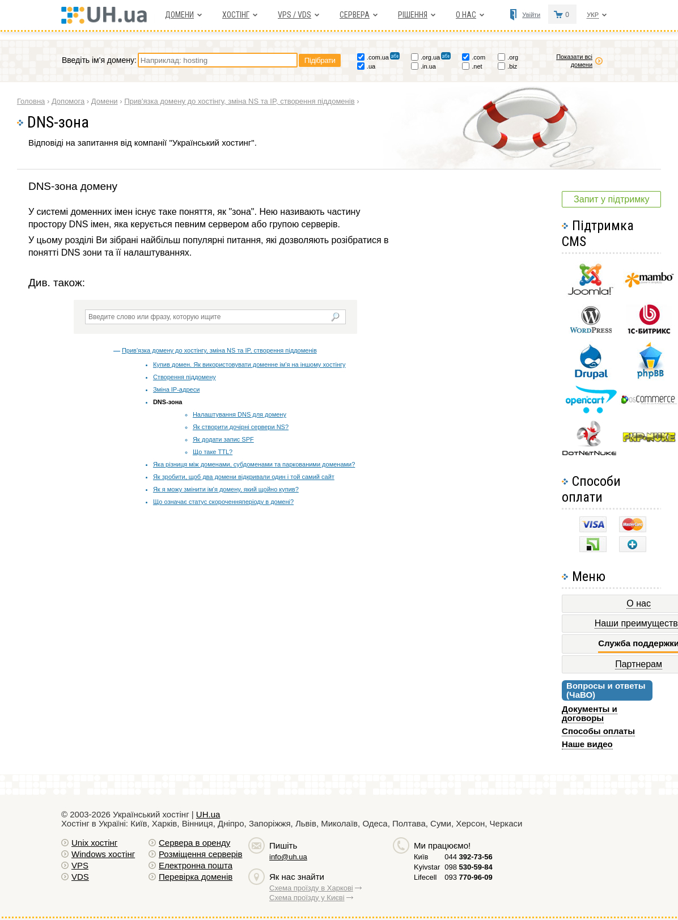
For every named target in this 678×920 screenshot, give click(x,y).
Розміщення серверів (200, 854)
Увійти (531, 14)
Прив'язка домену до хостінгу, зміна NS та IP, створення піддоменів (219, 350)
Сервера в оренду (194, 842)
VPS (79, 865)
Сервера (355, 14)
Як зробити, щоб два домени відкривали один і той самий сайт (243, 476)
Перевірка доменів (195, 876)
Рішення (412, 14)
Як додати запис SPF (223, 439)
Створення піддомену (184, 377)
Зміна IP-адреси (176, 389)
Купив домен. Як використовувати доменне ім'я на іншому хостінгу (249, 364)
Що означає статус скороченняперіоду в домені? (223, 501)
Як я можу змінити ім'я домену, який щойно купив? (226, 489)
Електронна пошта (195, 865)
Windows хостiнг (103, 854)
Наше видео (587, 744)
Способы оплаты (598, 731)
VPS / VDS (294, 14)
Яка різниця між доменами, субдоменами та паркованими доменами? (254, 464)
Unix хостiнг (94, 842)
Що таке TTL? (212, 451)
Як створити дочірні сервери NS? (241, 426)
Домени (179, 14)
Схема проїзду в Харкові (311, 888)
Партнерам (638, 664)
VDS (80, 876)
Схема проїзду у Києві (307, 897)
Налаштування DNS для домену (239, 414)
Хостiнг (235, 14)
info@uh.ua (288, 857)
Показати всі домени (574, 60)
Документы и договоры (589, 713)
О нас (466, 14)
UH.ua (208, 814)
